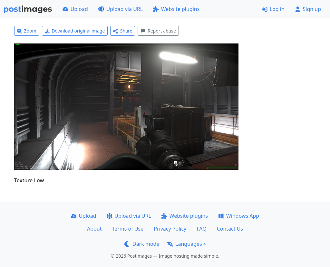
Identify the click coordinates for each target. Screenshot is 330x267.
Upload (75, 9)
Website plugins (176, 9)
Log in (273, 9)
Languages (184, 243)
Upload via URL (120, 9)
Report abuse (158, 31)
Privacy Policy (170, 228)
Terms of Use (127, 228)
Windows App (238, 215)
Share (122, 31)
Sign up (308, 9)
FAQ (201, 228)
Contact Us (230, 228)
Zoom (26, 31)
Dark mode (141, 243)
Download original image (75, 31)
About (94, 228)
